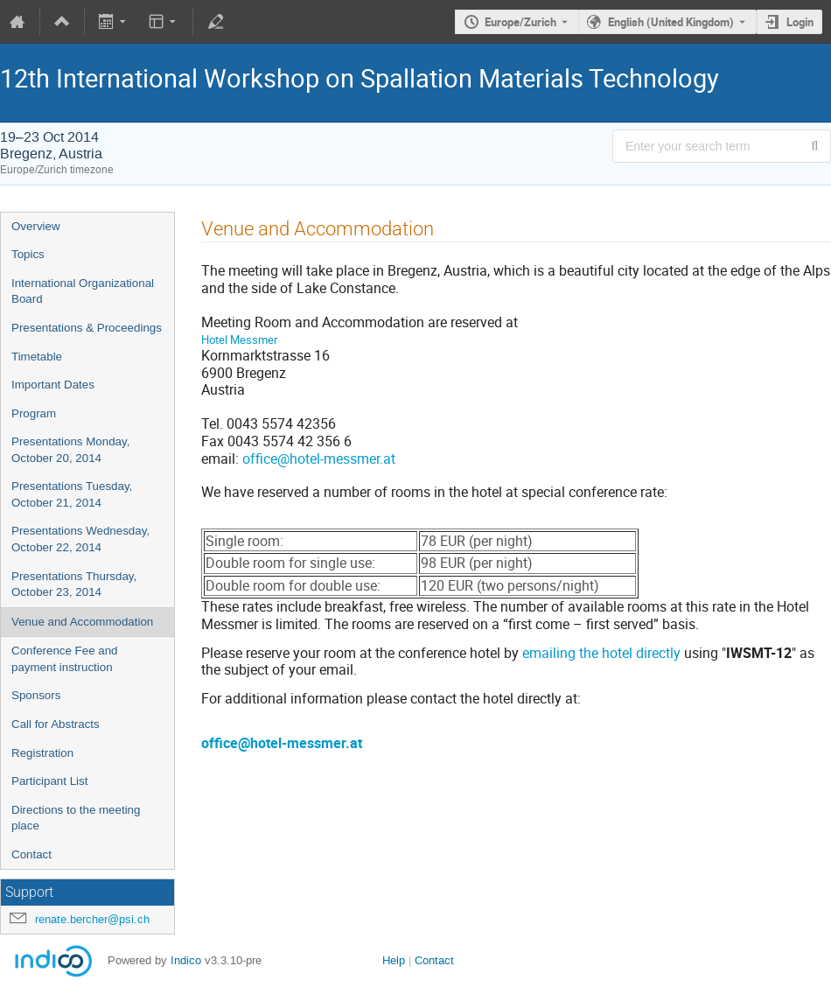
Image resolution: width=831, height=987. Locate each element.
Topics (28, 254)
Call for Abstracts (55, 724)
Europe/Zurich (520, 22)
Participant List (49, 781)
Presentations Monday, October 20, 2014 (70, 450)
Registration (42, 753)
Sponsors (35, 695)
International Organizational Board (82, 291)
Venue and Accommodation (82, 621)
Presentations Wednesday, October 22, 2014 (80, 539)
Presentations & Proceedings (86, 327)
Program (33, 413)
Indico (186, 960)
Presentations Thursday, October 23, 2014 (73, 584)
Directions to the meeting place (75, 818)
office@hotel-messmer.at (318, 458)
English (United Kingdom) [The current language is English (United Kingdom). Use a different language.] (671, 22)
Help (393, 960)
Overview (35, 226)
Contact (31, 854)
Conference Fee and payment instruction (64, 659)
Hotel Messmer (239, 339)
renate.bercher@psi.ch (92, 919)
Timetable (36, 356)
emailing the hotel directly (601, 652)
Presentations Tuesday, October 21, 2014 (71, 494)
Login (800, 22)
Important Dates (52, 384)
